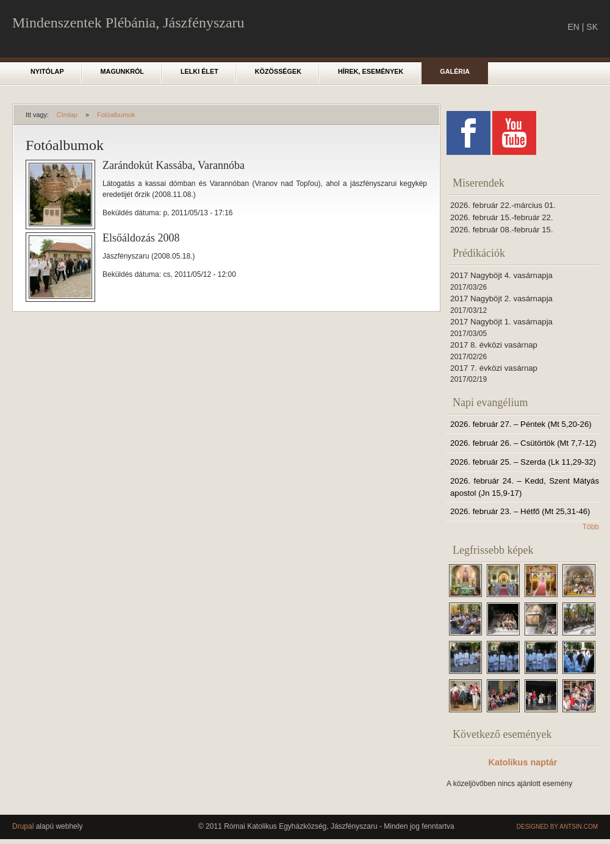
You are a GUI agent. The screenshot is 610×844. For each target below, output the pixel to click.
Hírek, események (370, 71)
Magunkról (122, 71)
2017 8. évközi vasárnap (493, 344)
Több (591, 527)
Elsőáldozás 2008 (140, 238)
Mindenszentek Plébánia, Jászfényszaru (128, 22)
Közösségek (278, 71)
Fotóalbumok (116, 114)
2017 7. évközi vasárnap (493, 368)
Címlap (67, 114)
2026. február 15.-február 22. (501, 217)
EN (573, 27)
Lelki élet (199, 71)
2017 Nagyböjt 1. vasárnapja (501, 321)
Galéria (455, 71)
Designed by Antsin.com (557, 826)
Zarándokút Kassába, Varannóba (173, 165)
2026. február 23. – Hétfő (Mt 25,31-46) (520, 511)
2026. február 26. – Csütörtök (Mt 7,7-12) (523, 443)
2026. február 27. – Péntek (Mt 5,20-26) (521, 424)
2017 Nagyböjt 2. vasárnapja (501, 298)
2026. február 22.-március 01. (503, 205)
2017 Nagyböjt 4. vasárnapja (501, 275)
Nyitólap (47, 71)
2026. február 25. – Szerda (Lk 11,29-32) (523, 462)
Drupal (23, 826)
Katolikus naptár (523, 762)
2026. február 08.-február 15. (501, 229)
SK (592, 27)
